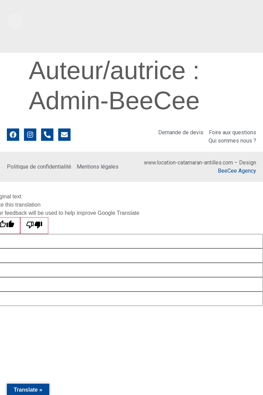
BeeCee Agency (237, 171)
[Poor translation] (34, 225)
